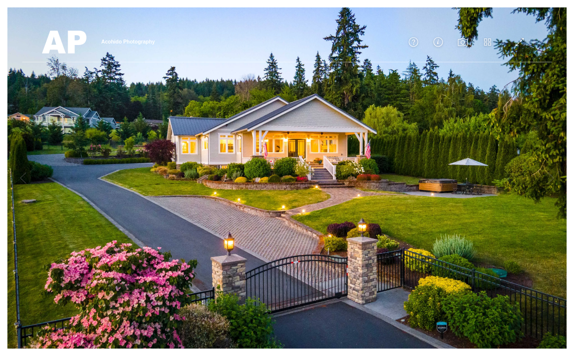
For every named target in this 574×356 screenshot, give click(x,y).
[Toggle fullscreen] (519, 42)
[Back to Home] (64, 42)
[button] (413, 42)
